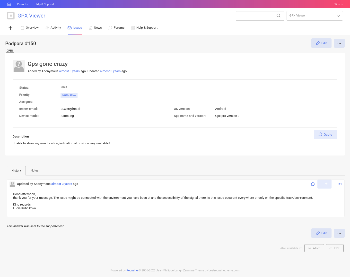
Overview (32, 27)
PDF (337, 248)
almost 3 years (69, 71)
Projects (22, 4)
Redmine (132, 270)
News (98, 27)
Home (8, 4)
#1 (340, 184)
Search (278, 15)
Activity (56, 27)
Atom (316, 248)
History (16, 170)
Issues (77, 27)
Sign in (338, 4)
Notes (34, 170)
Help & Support (44, 4)
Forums (119, 27)
